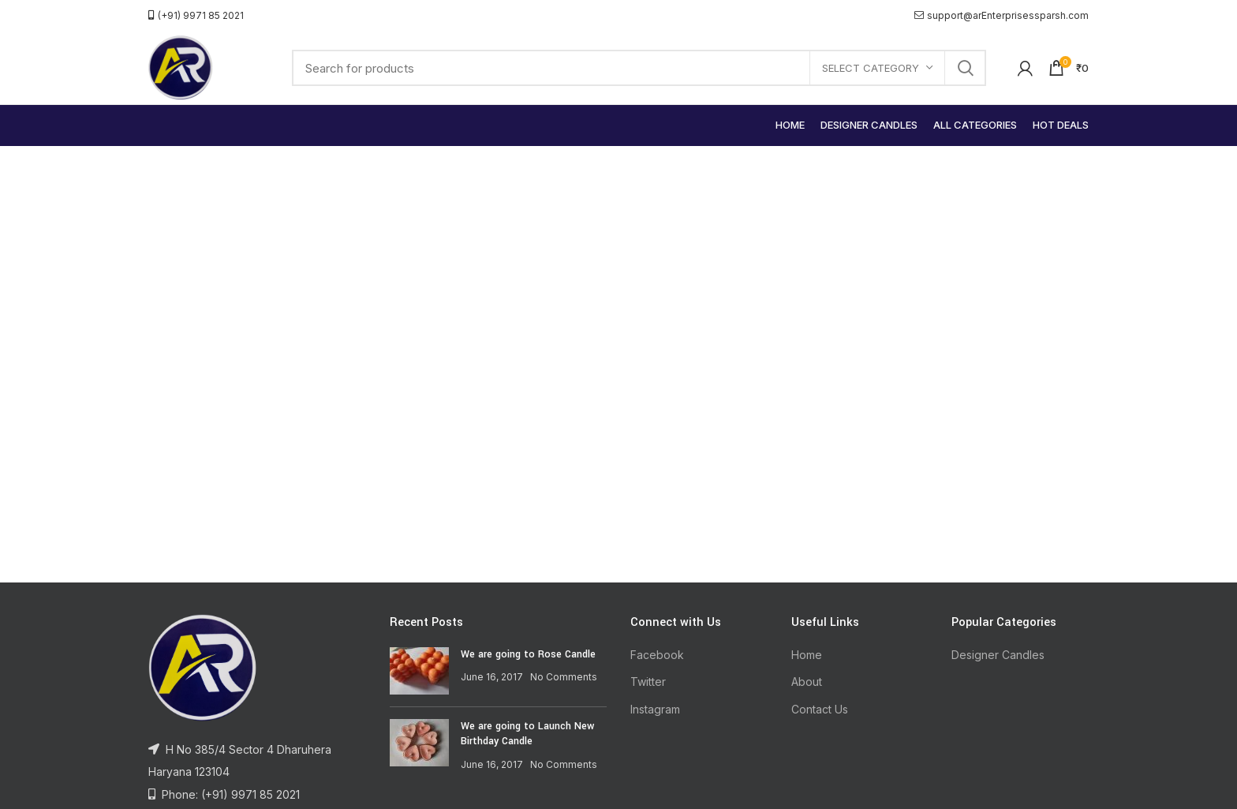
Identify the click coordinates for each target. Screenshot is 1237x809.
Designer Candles (998, 654)
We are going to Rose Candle (528, 654)
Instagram (655, 709)
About (806, 681)
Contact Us (819, 709)
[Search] (639, 68)
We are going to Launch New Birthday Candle (527, 734)
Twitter (648, 681)
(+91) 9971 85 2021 (196, 15)
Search (965, 68)
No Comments (563, 677)
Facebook (657, 654)
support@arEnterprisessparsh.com (1001, 15)
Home (806, 654)
